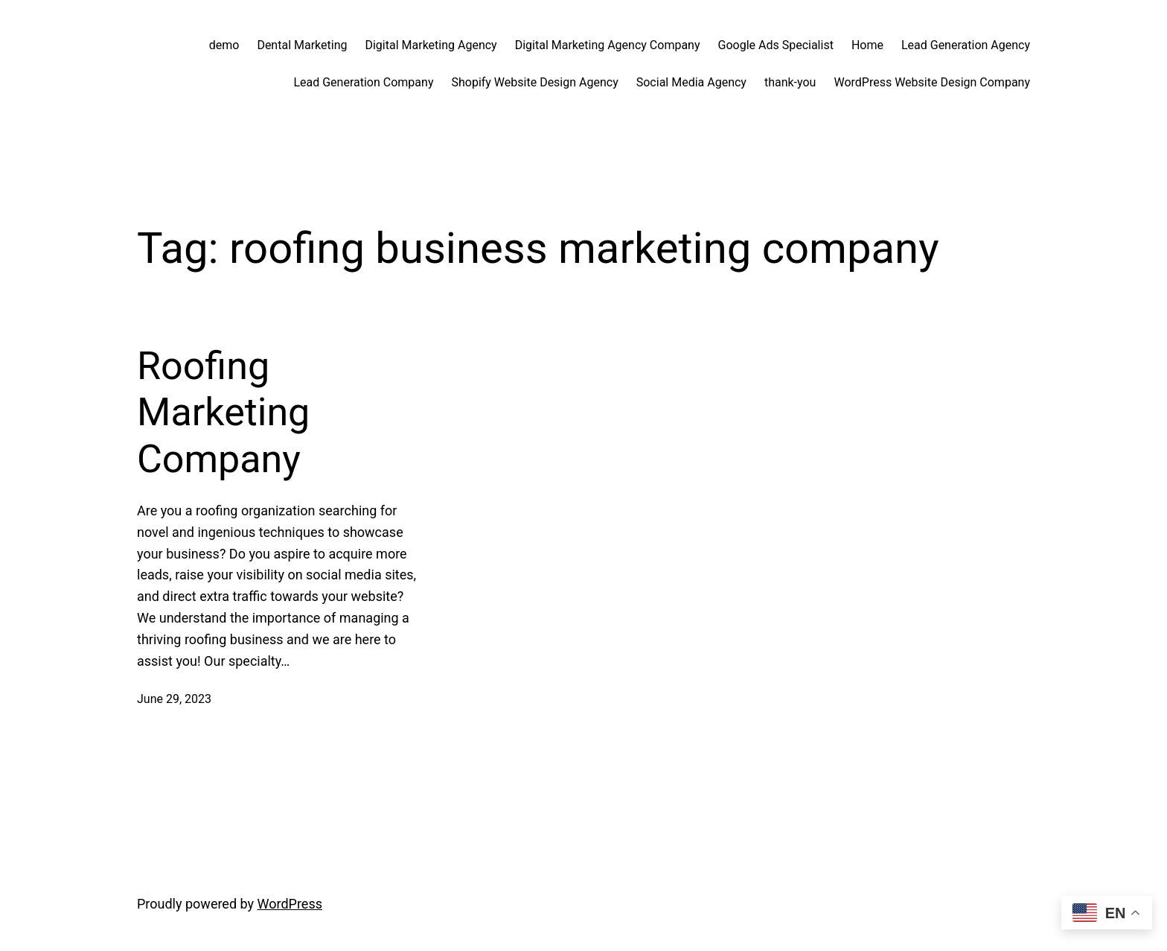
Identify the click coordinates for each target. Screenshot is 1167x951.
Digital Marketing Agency (430, 45)
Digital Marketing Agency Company (607, 45)
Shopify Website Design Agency (534, 82)
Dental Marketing (302, 45)
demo (224, 45)
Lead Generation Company (363, 82)
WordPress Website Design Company (932, 82)
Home (867, 45)
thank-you (790, 82)
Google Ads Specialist (776, 45)
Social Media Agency (691, 82)
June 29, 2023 (174, 699)
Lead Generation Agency (965, 45)
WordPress (290, 904)
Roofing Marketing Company (223, 412)
